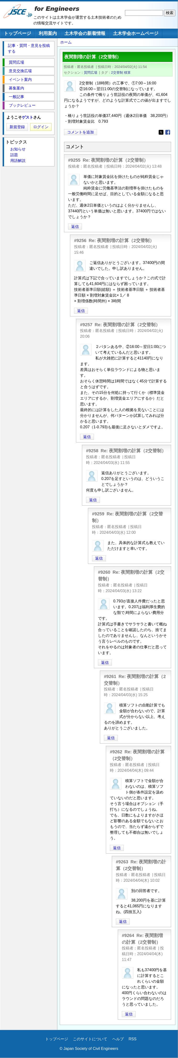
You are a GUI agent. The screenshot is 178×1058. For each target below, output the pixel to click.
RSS (132, 1039)
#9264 (128, 935)
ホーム (66, 42)
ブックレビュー (22, 105)
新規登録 (17, 127)
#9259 (98, 513)
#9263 (122, 861)
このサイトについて (90, 1039)
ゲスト (27, 117)
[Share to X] (161, 132)
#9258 (92, 450)
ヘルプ (118, 1039)
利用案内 (48, 33)
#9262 (116, 751)
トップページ (17, 33)
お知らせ (18, 149)
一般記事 (16, 97)
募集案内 (16, 88)
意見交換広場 (20, 71)
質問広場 (90, 72)
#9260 (104, 572)
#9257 (86, 324)
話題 (14, 155)
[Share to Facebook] (167, 132)
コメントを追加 (80, 132)
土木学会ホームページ (135, 33)
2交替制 (117, 72)
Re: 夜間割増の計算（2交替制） (115, 160)
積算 (127, 72)
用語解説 (18, 161)
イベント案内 (20, 79)
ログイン (41, 127)
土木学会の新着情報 (85, 33)
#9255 (74, 160)
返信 (75, 227)
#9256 (80, 240)
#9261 (110, 676)
